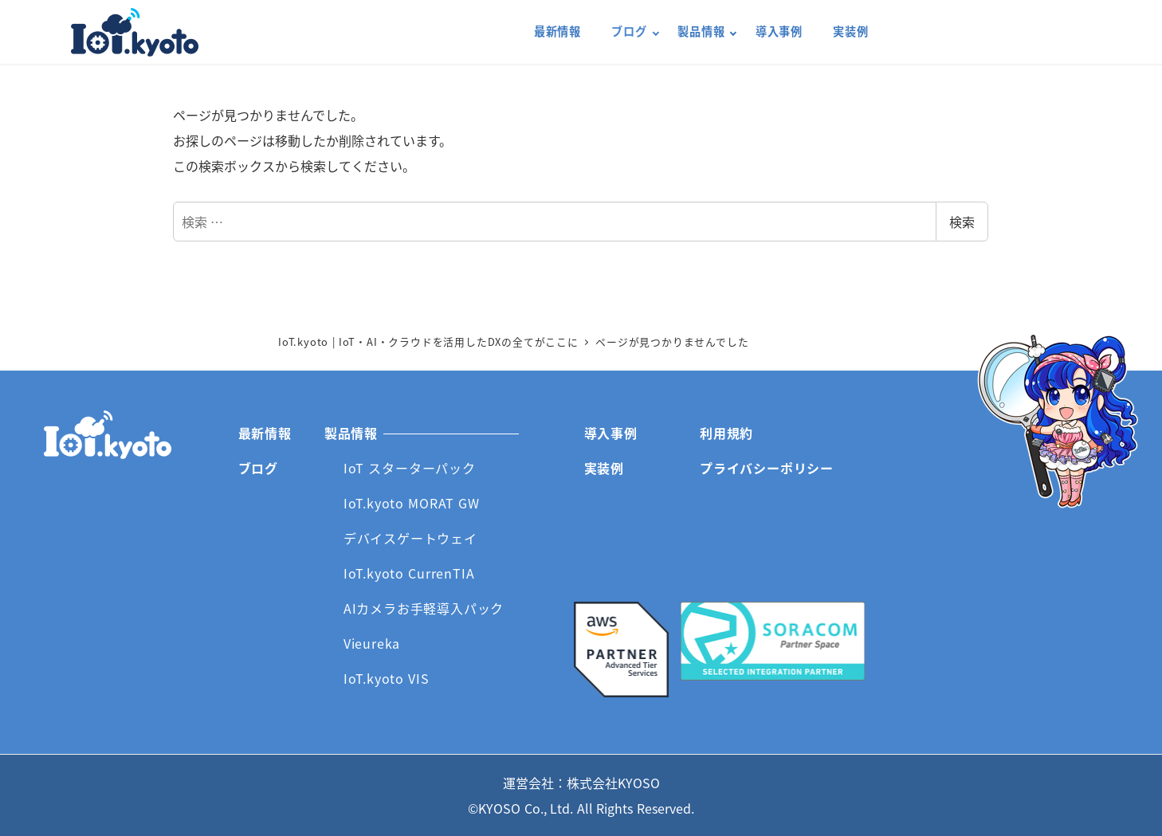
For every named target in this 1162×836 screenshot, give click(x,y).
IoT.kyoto (134, 32)
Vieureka (371, 643)
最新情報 (265, 432)
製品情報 (351, 432)
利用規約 (726, 432)
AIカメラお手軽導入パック (423, 608)
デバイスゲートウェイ (410, 538)
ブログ (258, 467)
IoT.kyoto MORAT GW (411, 502)
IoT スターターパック (409, 467)
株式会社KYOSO (613, 782)
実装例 (604, 467)
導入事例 (611, 432)
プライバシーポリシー (767, 467)
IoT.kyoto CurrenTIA (409, 573)
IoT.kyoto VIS (386, 678)
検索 (962, 221)
